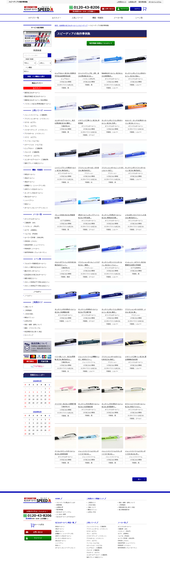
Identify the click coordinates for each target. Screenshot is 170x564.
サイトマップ (28, 335)
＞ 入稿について (91, 507)
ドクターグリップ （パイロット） (36, 130)
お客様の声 (132, 2)
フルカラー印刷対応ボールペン (35, 263)
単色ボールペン (29, 174)
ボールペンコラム (155, 2)
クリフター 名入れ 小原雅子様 (65, 404)
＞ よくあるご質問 (60, 514)
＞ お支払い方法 (91, 512)
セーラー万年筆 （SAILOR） (34, 237)
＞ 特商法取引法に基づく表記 (126, 507)
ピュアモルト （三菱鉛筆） (34, 148)
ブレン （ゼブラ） (30, 126)
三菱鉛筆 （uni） (30, 223)
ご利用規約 (28, 310)
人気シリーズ (75, 18)
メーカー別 (116, 18)
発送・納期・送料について (33, 324)
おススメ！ (54, 18)
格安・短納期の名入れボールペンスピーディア (71, 25)
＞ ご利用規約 (121, 505)
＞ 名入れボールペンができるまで (65, 517)
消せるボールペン (30, 197)
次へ (139, 479)
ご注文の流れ (28, 314)
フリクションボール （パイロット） (37, 119)
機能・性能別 (95, 18)
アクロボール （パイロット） (34, 133)
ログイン (137, 9)
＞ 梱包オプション (91, 509)
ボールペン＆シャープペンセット (36, 208)
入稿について (28, 307)
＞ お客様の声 (59, 507)
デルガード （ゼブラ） (32, 156)
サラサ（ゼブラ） (30, 122)
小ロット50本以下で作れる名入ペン (37, 282)
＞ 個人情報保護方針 (123, 509)
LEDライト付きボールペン (33, 189)
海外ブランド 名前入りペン (34, 163)
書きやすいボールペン (32, 271)
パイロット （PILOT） (32, 226)
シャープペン (29, 200)
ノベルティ (28, 296)
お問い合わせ (109, 9)
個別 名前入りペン (30, 278)
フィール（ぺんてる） (32, 141)
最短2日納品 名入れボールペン (35, 96)
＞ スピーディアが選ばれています (65, 502)
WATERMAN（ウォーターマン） (35, 252)
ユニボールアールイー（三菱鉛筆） (36, 159)
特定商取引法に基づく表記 (33, 331)
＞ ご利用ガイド (91, 502)
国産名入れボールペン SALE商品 (36, 100)
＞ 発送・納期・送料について (126, 502)
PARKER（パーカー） (32, 249)
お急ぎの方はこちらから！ (37, 511)
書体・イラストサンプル (32, 328)
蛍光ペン (27, 204)
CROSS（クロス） (31, 241)
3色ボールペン (29, 182)
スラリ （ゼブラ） (30, 137)
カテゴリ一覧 (33, 18)
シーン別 (136, 18)
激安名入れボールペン (32, 93)
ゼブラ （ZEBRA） (31, 230)
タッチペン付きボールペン (33, 193)
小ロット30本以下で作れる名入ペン (37, 286)
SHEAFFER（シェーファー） (34, 245)
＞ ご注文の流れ (91, 505)
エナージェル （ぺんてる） (34, 145)
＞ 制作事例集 (59, 509)
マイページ (124, 9)
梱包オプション (29, 317)
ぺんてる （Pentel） (31, 234)
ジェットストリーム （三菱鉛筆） (36, 115)
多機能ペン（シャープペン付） (35, 185)
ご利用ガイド (121, 2)
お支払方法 (28, 321)
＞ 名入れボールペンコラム (63, 512)
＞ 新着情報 (58, 505)
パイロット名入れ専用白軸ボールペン (37, 104)
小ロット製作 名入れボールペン (35, 267)
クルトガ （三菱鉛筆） (32, 152)
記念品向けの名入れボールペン (35, 275)
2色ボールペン (29, 178)
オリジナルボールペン (32, 219)
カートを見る (37, 525)
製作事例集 (142, 2)
